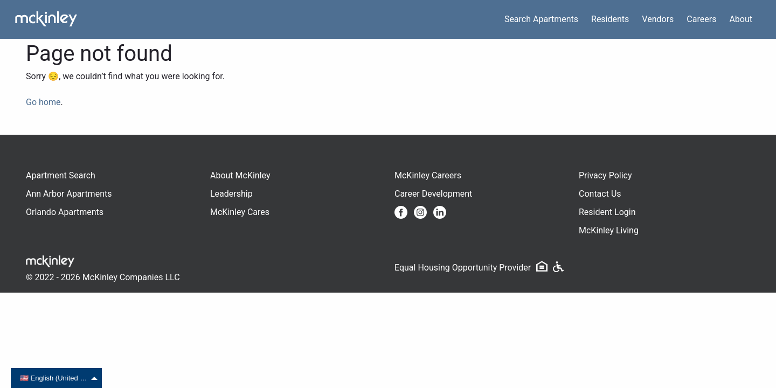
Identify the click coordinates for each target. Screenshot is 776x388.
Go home (43, 102)
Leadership (231, 194)
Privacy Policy (605, 175)
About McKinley (240, 175)
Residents (610, 19)
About (740, 19)
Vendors (658, 19)
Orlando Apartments (64, 212)
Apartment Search (60, 175)
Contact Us (600, 194)
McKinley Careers (427, 175)
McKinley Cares (239, 212)
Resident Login (607, 212)
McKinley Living (609, 230)
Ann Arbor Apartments (69, 194)
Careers (701, 19)
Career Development (433, 194)
